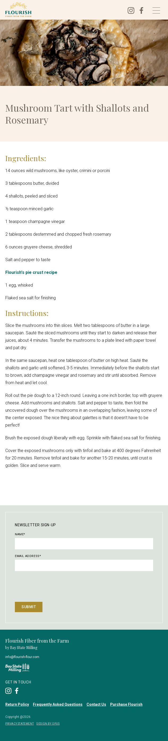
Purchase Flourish (126, 704)
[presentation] (55, 586)
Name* (20, 534)
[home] (62, 9)
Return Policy (17, 704)
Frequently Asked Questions (58, 704)
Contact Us (96, 704)
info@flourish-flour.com (22, 657)
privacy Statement (19, 723)
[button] (156, 10)
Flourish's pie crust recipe (31, 272)
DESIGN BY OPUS (47, 723)
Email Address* (28, 556)
